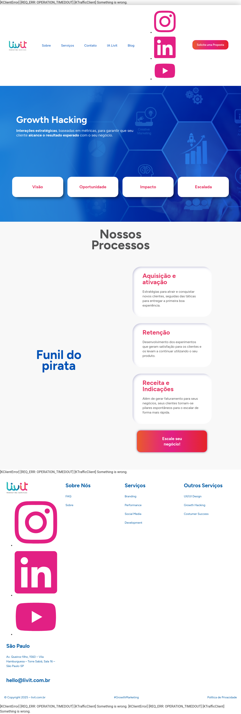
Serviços (67, 45)
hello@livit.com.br (28, 675)
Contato (90, 45)
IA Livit (112, 45)
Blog (131, 45)
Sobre (46, 45)
